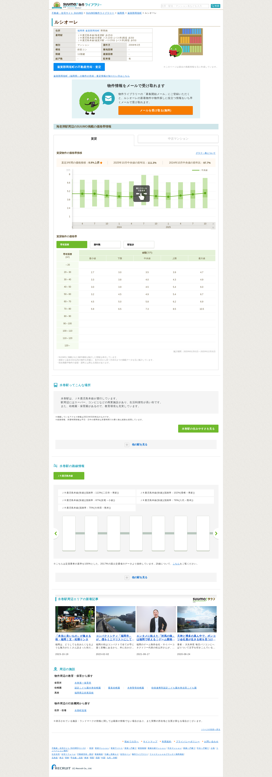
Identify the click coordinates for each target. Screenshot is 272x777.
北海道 (55, 758)
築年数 (97, 244)
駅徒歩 (130, 244)
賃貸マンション (102, 748)
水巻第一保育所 (83, 683)
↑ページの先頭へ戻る (210, 729)
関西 (92, 758)
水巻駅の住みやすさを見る (198, 428)
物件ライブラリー (140, 754)
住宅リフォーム (68, 754)
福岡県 (120, 13)
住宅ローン (125, 754)
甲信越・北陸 (77, 758)
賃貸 (91, 748)
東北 (61, 758)
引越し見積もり (111, 754)
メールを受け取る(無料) (155, 110)
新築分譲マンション (157, 748)
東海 (86, 758)
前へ (56, 533)
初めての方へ (131, 741)
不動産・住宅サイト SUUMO (67, 13)
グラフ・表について (206, 153)
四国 (98, 758)
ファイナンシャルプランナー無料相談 (167, 754)
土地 (213, 748)
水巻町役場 (81, 710)
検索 (217, 6)
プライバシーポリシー (188, 741)
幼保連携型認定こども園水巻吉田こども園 (174, 688)
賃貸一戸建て (130, 748)
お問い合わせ (211, 741)
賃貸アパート (117, 748)
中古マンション (175, 748)
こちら (176, 563)
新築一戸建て (189, 748)
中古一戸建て (203, 748)
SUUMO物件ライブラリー (100, 13)
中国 (103, 758)
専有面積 (64, 244)
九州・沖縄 (112, 758)
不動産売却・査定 (85, 754)
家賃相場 (142, 748)
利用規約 (166, 741)
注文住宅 (56, 754)
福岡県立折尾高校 (84, 692)
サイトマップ (150, 741)
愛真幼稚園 (114, 688)
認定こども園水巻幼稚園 (88, 688)
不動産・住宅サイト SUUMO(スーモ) (69, 748)
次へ (215, 533)
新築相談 (99, 754)
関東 (67, 758)
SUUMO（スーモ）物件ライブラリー (77, 5)
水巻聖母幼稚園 (135, 688)
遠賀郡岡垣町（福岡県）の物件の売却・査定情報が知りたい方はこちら (92, 76)
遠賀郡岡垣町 (135, 13)
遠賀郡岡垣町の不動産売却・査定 (79, 66)
